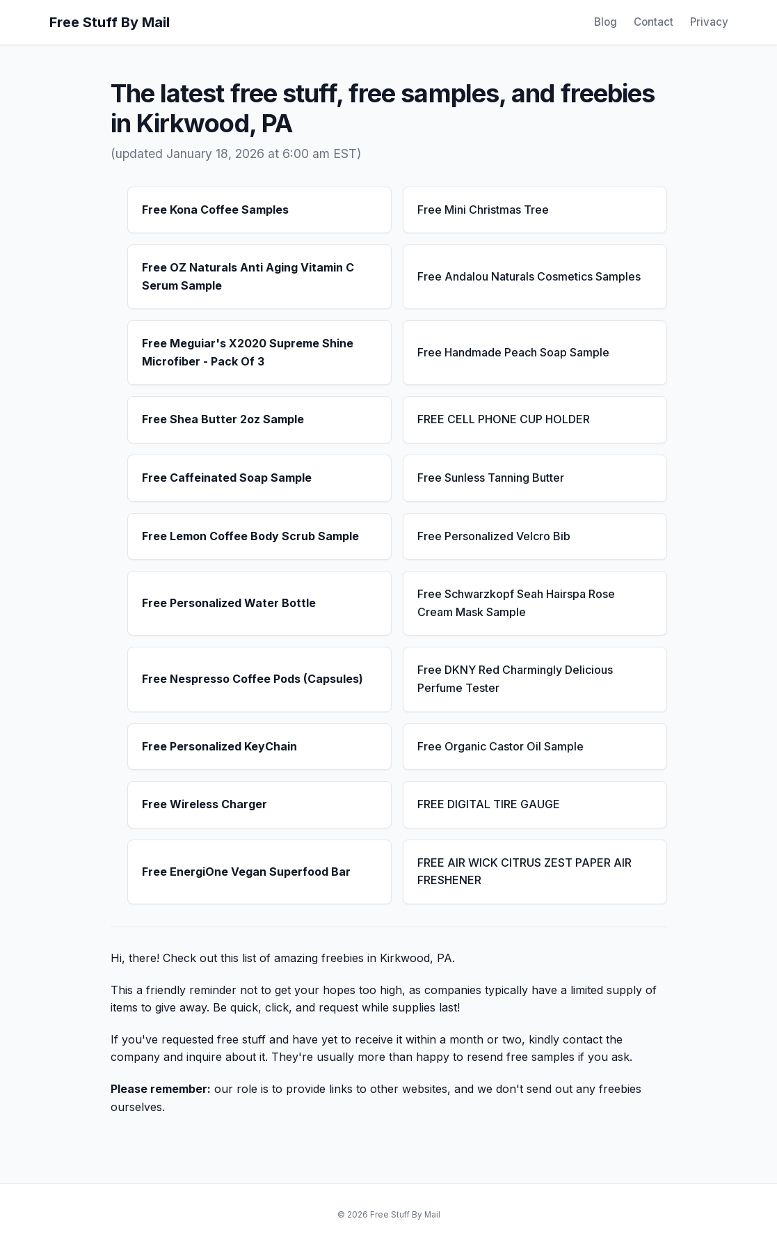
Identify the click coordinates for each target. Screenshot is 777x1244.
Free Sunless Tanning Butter (490, 478)
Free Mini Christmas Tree (483, 209)
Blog (605, 22)
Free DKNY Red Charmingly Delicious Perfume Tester (515, 679)
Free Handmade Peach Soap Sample (513, 352)
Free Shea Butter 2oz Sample (223, 419)
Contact (653, 22)
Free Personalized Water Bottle (229, 603)
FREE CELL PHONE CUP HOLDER (503, 419)
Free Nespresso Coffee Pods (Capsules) (252, 679)
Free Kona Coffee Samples (215, 209)
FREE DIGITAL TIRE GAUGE (488, 804)
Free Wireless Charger (204, 804)
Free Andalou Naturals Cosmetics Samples (529, 276)
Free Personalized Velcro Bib (493, 536)
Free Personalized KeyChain (219, 746)
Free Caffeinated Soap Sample (227, 478)
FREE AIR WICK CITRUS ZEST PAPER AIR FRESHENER (524, 872)
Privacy (709, 22)
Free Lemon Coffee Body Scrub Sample (250, 536)
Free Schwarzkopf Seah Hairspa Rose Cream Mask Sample (516, 603)
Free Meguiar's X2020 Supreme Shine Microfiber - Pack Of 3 (247, 352)
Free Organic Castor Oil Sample (500, 746)
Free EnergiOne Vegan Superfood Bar (246, 872)
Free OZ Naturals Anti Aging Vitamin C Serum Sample (248, 276)
